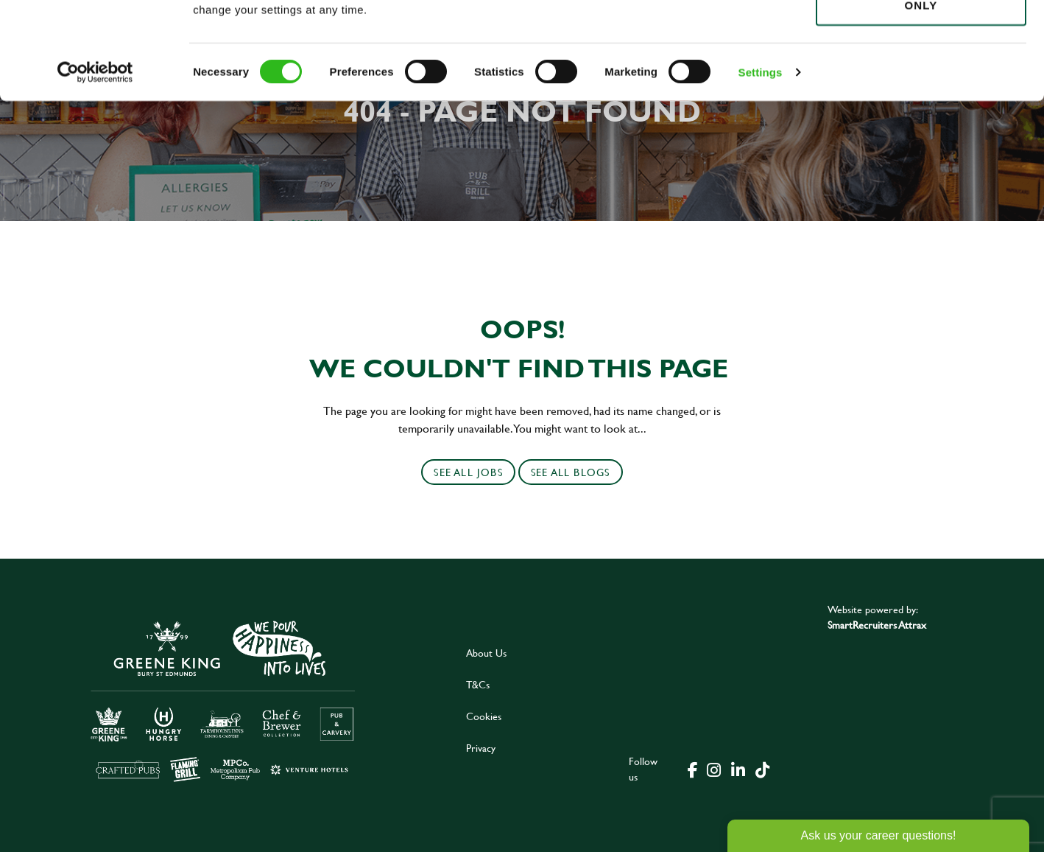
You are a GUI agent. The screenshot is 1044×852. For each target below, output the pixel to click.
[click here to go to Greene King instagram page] (713, 768)
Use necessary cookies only (921, 93)
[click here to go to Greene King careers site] (223, 699)
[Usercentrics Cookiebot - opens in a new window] (95, 169)
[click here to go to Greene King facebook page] (692, 768)
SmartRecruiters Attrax (877, 624)
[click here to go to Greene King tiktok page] (762, 768)
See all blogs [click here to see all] (570, 472)
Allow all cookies (920, 38)
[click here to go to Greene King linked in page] (737, 768)
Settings (760, 169)
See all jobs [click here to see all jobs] (468, 472)
